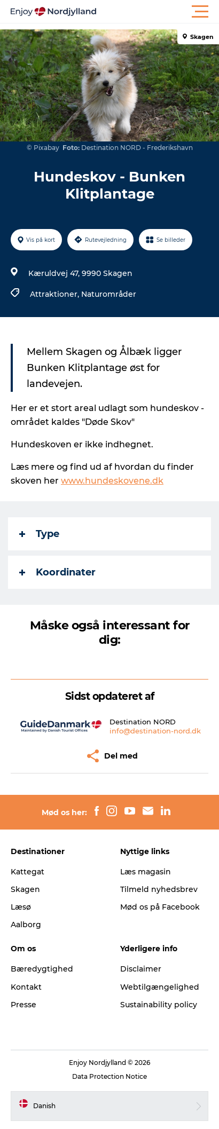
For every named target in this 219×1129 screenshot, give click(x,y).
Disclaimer (140, 969)
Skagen (25, 889)
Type (39, 534)
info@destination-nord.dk (155, 731)
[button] (157, 11)
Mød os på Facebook (160, 907)
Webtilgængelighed (159, 987)
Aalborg (26, 924)
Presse (23, 1004)
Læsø (21, 907)
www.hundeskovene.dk (112, 481)
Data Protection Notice (109, 1076)
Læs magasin (145, 872)
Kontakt (26, 987)
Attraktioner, (55, 294)
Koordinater (57, 572)
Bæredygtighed (42, 969)
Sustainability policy (158, 1004)
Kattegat (27, 872)
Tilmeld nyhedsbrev (159, 889)
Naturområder (108, 294)
